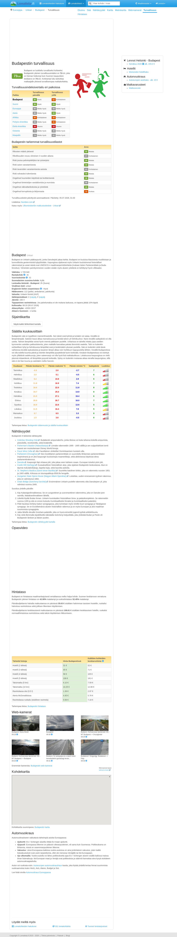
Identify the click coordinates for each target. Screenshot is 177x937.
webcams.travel (104, 770)
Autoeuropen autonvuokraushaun (47, 865)
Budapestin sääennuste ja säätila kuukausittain (48, 425)
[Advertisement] (61, 40)
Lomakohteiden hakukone (51, 3)
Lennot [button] (160, 3)
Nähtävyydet (99, 10)
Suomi (15, 104)
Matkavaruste (135, 88)
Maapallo (16, 135)
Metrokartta (120, 10)
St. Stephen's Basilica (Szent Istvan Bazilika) (36, 470)
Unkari (29, 10)
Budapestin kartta (42, 827)
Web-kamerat (134, 10)
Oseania (16, 131)
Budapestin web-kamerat (41, 766)
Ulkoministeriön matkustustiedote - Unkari (41, 206)
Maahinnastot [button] (143, 3)
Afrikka (16, 117)
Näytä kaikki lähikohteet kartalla (27, 324)
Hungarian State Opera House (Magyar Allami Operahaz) (41, 476)
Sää (89, 10)
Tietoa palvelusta (48, 936)
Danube (20, 462)
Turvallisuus (149, 10)
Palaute (60, 936)
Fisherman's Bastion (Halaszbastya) (32, 446)
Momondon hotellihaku (139, 72)
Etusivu (81, 10)
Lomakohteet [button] (76, 3)
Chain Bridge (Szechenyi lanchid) (31, 482)
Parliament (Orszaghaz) (27, 454)
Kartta (110, 10)
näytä (33, 297)
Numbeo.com (27, 202)
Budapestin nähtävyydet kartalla (41, 522)
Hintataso (82, 14)
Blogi (68, 936)
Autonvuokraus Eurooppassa (38, 872)
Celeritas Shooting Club (27, 440)
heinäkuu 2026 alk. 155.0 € (142, 64)
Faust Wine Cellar (25, 451)
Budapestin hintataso (37, 706)
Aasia (15, 113)
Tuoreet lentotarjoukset (96, 926)
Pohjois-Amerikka (20, 122)
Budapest (40, 10)
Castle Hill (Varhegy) (26, 465)
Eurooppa (17, 10)
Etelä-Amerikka (19, 126)
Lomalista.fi (24, 936)
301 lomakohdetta (61, 926)
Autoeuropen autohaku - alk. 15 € (143, 80)
